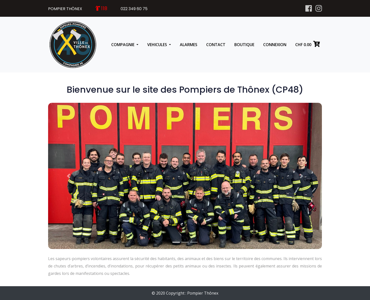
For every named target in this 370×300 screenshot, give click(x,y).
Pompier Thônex (202, 293)
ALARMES (188, 44)
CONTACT (215, 44)
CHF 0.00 (307, 44)
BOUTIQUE (244, 44)
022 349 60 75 (134, 9)
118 (104, 8)
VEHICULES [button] (157, 44)
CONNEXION (274, 44)
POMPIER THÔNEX (65, 9)
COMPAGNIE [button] (123, 44)
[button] (68, 176)
